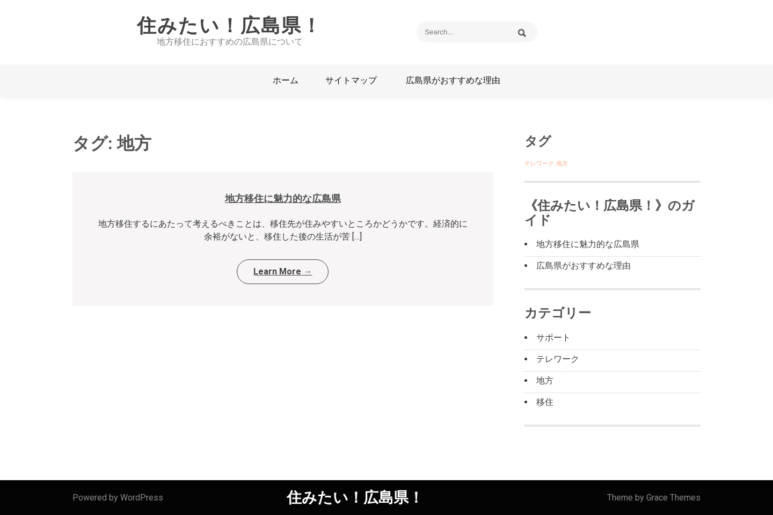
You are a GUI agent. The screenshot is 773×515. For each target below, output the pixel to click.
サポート (553, 337)
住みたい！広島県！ (229, 25)
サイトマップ (351, 80)
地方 (544, 380)
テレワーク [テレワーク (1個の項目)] (539, 163)
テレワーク (557, 359)
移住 (544, 402)
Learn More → (282, 271)
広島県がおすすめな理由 (453, 80)
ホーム (285, 80)
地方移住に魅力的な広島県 (283, 198)
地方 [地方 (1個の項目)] (562, 163)
